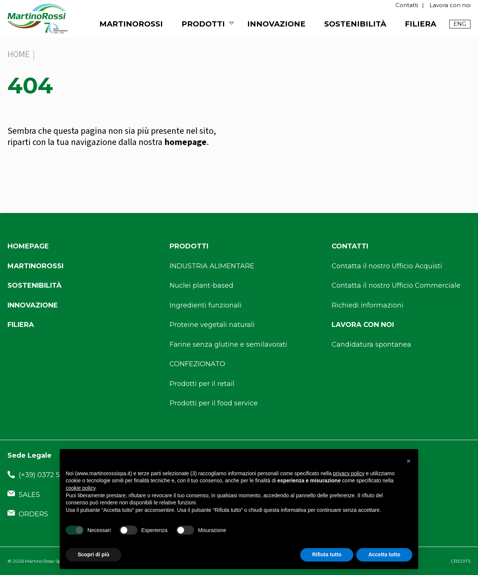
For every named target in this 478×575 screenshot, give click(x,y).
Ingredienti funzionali (206, 305)
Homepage (28, 246)
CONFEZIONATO (197, 364)
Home (18, 54)
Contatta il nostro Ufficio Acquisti (387, 266)
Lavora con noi (450, 5)
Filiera (420, 23)
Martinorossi (35, 266)
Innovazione (276, 23)
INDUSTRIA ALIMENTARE (212, 266)
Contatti (406, 5)
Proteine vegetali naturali (212, 325)
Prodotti (203, 23)
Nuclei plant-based (201, 285)
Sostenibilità (355, 23)
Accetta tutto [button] (384, 554)
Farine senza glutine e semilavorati (228, 344)
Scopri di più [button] (93, 554)
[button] (409, 461)
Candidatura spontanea (371, 344)
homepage (185, 142)
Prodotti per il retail (202, 384)
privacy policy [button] (348, 473)
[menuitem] (460, 24)
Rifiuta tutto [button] (327, 554)
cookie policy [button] (80, 488)
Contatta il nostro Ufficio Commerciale (396, 285)
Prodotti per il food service (214, 403)
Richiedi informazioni (367, 305)
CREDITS (461, 561)
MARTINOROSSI (131, 23)
